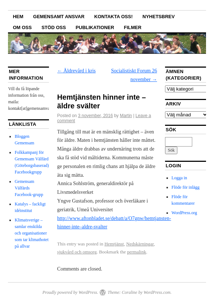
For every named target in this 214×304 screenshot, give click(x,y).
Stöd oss (53, 27)
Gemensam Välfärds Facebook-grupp (29, 188)
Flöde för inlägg (185, 187)
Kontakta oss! (113, 16)
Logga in (179, 177)
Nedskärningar (140, 244)
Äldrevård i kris (76, 70)
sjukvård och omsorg (77, 252)
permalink (136, 252)
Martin (126, 115)
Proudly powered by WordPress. (70, 292)
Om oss (22, 27)
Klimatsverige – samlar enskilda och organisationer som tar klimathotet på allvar (31, 233)
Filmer (132, 27)
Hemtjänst (114, 244)
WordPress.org (184, 212)
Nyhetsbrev (159, 16)
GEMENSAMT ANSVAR (59, 16)
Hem (18, 16)
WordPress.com (157, 292)
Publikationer (95, 27)
